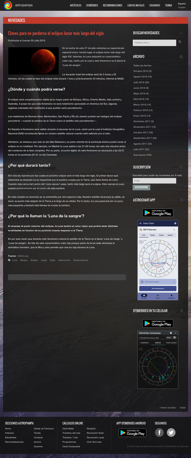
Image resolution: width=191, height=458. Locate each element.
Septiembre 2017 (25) (145, 141)
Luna (14, 261)
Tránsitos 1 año (70, 441)
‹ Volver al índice (168, 411)
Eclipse (35, 261)
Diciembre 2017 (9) (143, 123)
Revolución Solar (95, 437)
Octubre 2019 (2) (142, 72)
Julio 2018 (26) (141, 83)
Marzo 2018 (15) (142, 106)
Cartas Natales (135, 5)
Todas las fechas (142, 66)
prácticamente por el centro (31, 189)
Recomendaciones (112, 5)
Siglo (54, 261)
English (181, 8)
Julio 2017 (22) (141, 152)
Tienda (168, 5)
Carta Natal (68, 432)
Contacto (38, 441)
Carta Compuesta (71, 451)
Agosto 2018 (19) (142, 78)
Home (8, 432)
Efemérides (92, 5)
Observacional (83, 261)
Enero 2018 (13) (142, 118)
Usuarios (154, 5)
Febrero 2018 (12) (143, 112)
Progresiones (69, 446)
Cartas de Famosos (44, 432)
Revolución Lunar (95, 441)
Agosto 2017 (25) (142, 146)
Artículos (75, 5)
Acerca (37, 446)
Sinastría (91, 432)
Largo (45, 261)
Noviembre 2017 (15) (144, 129)
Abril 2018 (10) (141, 101)
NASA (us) (23, 256)
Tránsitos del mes (71, 437)
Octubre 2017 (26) (143, 135)
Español (182, 4)
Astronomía (66, 261)
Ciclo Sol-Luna (94, 446)
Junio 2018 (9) (141, 89)
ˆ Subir (182, 411)
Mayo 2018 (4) (141, 95)
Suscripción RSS (142, 158)
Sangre (24, 261)
